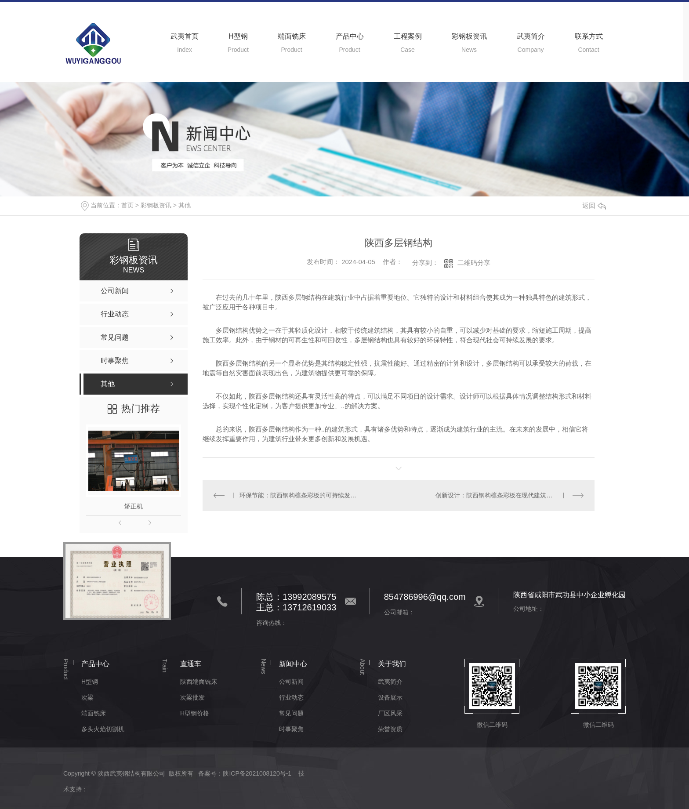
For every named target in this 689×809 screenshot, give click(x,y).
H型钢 (238, 36)
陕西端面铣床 (198, 681)
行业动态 (291, 697)
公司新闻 (291, 681)
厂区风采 (390, 713)
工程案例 (408, 36)
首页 (127, 205)
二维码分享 (473, 262)
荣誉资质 (390, 729)
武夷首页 (184, 36)
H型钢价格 (194, 713)
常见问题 (291, 713)
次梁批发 (192, 697)
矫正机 (133, 506)
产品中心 (350, 36)
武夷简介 (531, 36)
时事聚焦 (291, 729)
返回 (594, 205)
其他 (184, 205)
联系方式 (589, 36)
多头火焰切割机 (102, 729)
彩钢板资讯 (469, 36)
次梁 (87, 697)
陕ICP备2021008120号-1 (257, 773)
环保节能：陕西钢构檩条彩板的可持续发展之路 (300, 495)
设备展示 (390, 697)
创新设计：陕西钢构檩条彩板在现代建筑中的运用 (503, 495)
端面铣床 (292, 36)
